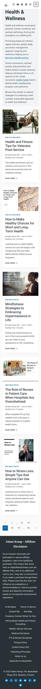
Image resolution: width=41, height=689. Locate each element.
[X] (11, 680)
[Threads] (29, 680)
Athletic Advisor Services (20, 628)
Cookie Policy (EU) (20, 647)
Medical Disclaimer (20, 633)
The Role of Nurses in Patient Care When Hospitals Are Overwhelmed (19, 395)
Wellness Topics (12, 299)
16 (28, 523)
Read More (11, 178)
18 (12, 528)
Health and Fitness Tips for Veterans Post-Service (19, 146)
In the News (10, 606)
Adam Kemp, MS (13, 155)
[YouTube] (18, 4)
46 (28, 528)
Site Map (28, 611)
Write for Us (20, 656)
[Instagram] (13, 4)
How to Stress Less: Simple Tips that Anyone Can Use (19, 475)
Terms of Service (28, 606)
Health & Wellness (12, 137)
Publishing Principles (20, 651)
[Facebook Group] (20, 685)
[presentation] (20, 122)
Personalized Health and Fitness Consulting (20, 622)
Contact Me (14, 611)
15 (22, 523)
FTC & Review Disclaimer (20, 637)
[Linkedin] (26, 4)
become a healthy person (17, 57)
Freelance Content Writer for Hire (20, 616)
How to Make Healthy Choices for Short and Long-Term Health (19, 225)
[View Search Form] (36, 4)
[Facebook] (6, 680)
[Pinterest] (22, 4)
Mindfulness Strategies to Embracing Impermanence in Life (18, 312)
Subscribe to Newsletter (21, 661)
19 (19, 528)
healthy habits (22, 80)
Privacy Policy (20, 642)
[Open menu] (30, 4)
